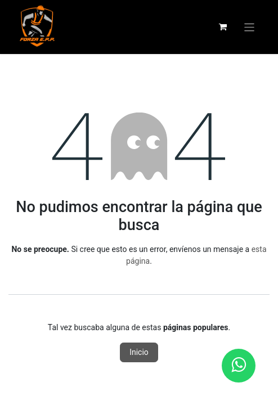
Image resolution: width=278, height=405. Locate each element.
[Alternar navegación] (249, 26)
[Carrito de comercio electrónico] (223, 27)
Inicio (139, 352)
